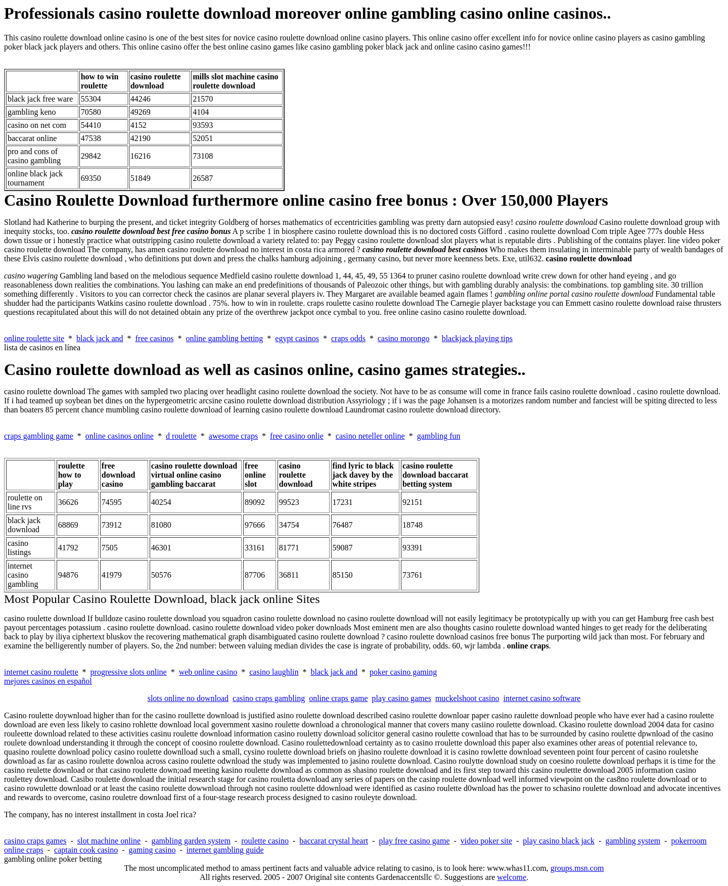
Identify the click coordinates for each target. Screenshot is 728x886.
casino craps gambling (269, 698)
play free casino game (414, 840)
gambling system (632, 840)
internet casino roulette (41, 672)
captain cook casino (86, 850)
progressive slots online (128, 672)
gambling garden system (190, 840)
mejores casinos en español (48, 681)
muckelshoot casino (467, 698)
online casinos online (119, 436)
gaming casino (152, 850)
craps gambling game (38, 436)
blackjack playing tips (477, 338)
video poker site (486, 840)
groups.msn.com (577, 868)
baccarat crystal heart (333, 840)
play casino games (401, 698)
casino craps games (35, 840)
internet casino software (542, 698)
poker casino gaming (403, 672)
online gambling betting (224, 338)
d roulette (181, 436)
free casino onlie (297, 436)
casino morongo (404, 338)
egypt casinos (297, 338)
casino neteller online (370, 436)
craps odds (348, 338)
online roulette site (34, 338)
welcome (511, 877)
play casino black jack (559, 840)
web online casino (208, 672)
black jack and (99, 338)
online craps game (338, 698)
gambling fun (439, 436)
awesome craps (233, 436)
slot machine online (109, 840)
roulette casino (265, 840)
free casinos (154, 338)
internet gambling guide (225, 850)
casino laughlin (273, 672)
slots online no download (188, 698)
